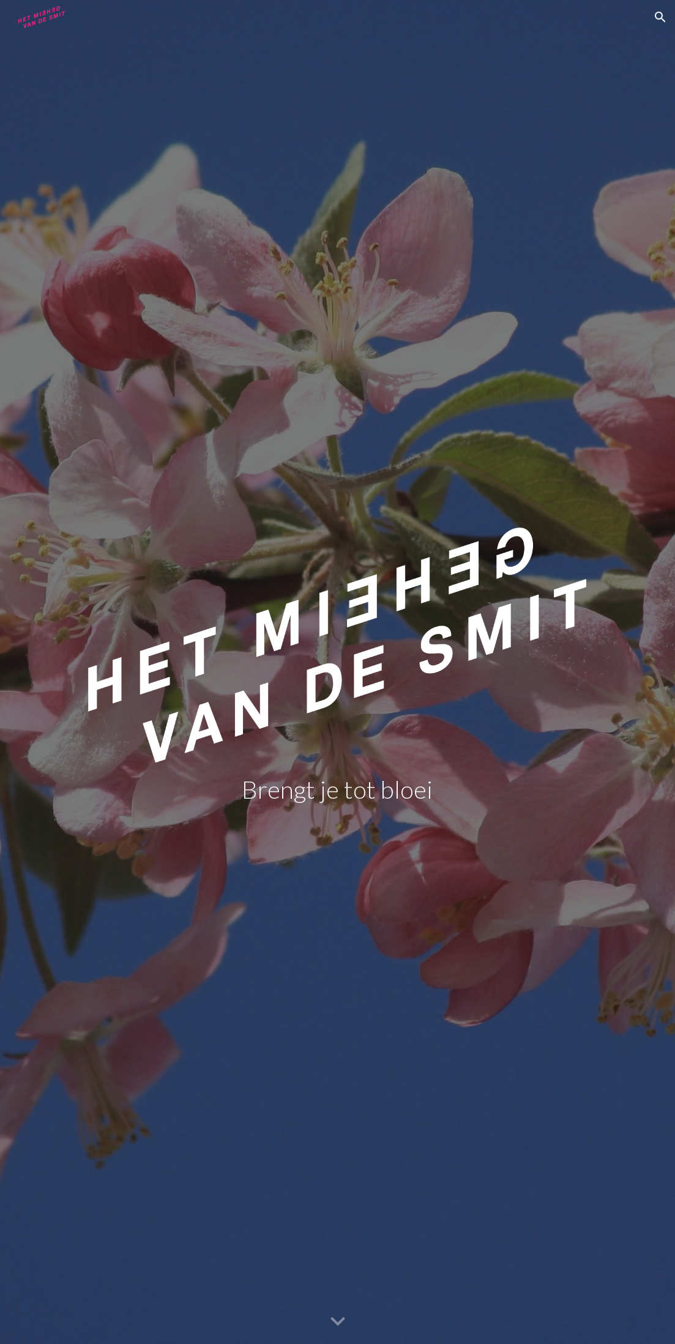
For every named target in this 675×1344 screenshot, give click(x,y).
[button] (660, 17)
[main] (337, 789)
